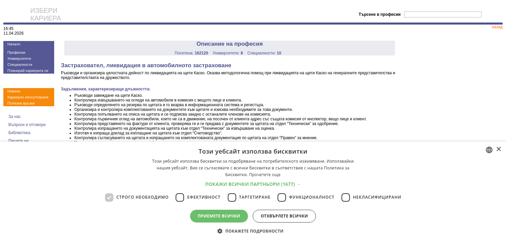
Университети (19, 58)
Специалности (19, 65)
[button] (253, 184)
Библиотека (19, 132)
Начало (13, 44)
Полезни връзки (21, 103)
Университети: (228, 53)
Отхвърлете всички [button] (284, 216)
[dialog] (253, 192)
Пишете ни (18, 140)
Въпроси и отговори (26, 124)
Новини (13, 91)
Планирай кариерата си (27, 71)
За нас (14, 116)
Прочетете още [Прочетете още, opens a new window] (265, 174)
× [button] (498, 149)
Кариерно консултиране (27, 97)
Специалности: (264, 53)
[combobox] (489, 150)
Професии (16, 52)
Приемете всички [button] (219, 216)
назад (497, 27)
